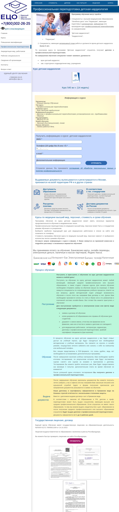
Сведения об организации (11, 60)
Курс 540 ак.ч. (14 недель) (75, 87)
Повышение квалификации (11, 42)
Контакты (4, 65)
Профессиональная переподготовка (15, 47)
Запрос (110, 3)
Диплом (67, 3)
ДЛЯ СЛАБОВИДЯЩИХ (12, 29)
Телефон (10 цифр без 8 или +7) (51, 146)
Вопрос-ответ (6, 69)
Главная (4, 33)
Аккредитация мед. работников (13, 51)
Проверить (75, 441)
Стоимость (53, 3)
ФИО (38, 139)
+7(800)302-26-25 (15, 77)
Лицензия (96, 3)
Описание (38, 3)
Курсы (3, 38)
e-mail (39, 153)
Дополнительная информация (50, 160)
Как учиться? (82, 3)
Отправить (96, 163)
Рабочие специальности (10, 56)
